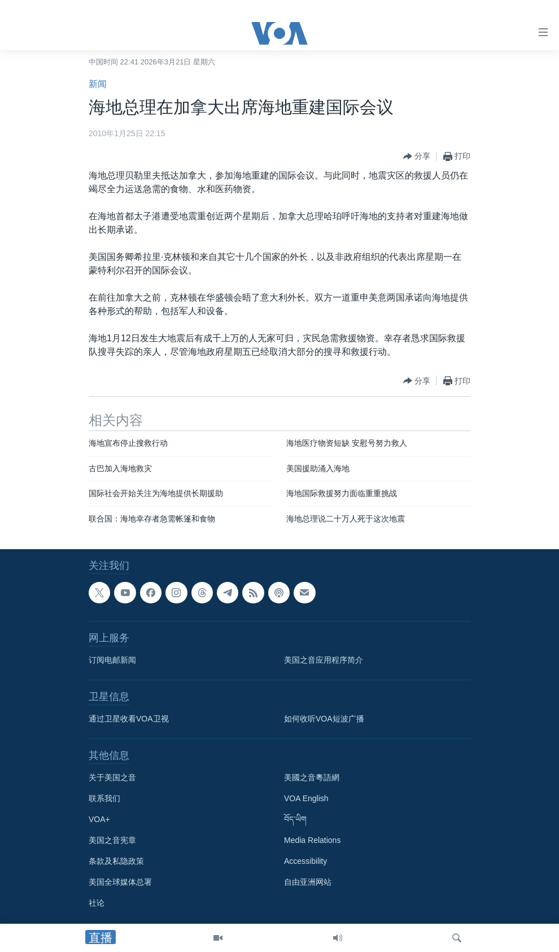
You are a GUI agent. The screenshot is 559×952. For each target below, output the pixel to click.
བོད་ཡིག (295, 819)
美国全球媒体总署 (120, 882)
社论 (96, 903)
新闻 (98, 84)
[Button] (416, 156)
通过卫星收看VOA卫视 (129, 719)
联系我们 (104, 798)
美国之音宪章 (112, 840)
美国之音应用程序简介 (323, 660)
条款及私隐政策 (116, 861)
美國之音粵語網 (311, 778)
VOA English (306, 798)
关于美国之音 (112, 778)
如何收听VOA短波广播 (324, 719)
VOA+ (99, 819)
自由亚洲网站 (307, 882)
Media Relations (312, 840)
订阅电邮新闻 (112, 660)
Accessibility (305, 861)
